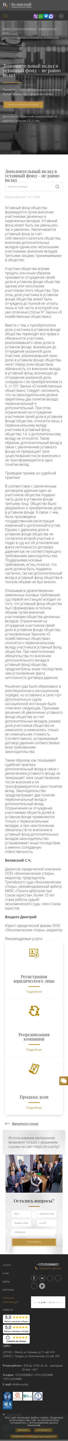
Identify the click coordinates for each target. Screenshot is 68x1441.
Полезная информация (10, 1300)
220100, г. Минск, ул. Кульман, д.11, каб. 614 (29, 1352)
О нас (6, 1273)
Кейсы (6, 1281)
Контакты (8, 1289)
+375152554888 (12, 1379)
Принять (23, 1430)
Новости (8, 1309)
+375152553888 (43, 1375)
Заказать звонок (48, 1268)
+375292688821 (24, 1375)
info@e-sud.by (20, 1384)
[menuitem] (11, 16)
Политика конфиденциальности (33, 1436)
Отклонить (43, 1430)
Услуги (7, 1265)
